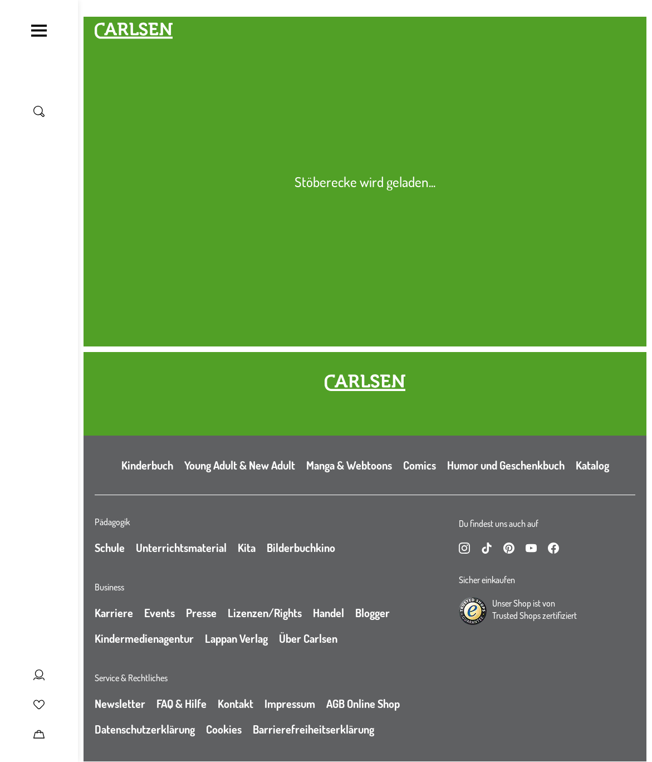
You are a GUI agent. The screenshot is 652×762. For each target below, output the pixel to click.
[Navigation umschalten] (39, 31)
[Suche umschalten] (39, 111)
